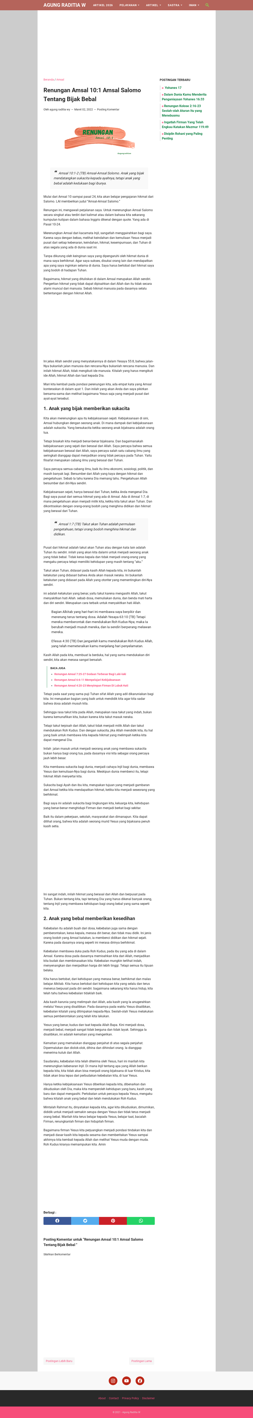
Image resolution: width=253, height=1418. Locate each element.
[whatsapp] (141, 1221)
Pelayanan (128, 5)
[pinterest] (113, 1221)
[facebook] (57, 1221)
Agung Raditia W (64, 5)
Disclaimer (148, 1398)
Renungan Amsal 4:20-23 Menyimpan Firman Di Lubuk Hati (91, 685)
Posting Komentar (108, 109)
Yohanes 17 (172, 88)
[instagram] (113, 1380)
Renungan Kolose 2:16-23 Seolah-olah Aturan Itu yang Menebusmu (182, 110)
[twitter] (85, 1221)
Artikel (152, 5)
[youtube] (126, 1380)
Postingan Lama (141, 1361)
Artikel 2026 (103, 5)
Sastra (173, 5)
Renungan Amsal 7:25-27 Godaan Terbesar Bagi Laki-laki (90, 674)
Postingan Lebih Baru (59, 1361)
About (102, 1398)
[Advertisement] (126, 44)
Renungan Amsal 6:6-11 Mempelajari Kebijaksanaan (87, 679)
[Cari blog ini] (207, 5)
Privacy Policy (130, 1398)
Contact (114, 1398)
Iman (192, 5)
